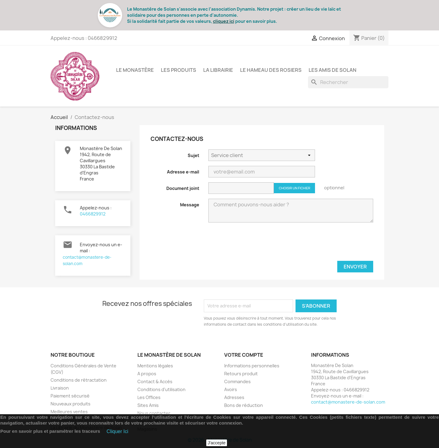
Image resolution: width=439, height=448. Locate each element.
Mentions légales (155, 366)
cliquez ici (223, 21)
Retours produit (241, 373)
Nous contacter (153, 413)
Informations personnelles (251, 366)
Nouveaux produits (70, 404)
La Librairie (218, 70)
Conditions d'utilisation (161, 389)
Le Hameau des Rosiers (271, 70)
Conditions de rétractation (79, 380)
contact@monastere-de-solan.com (348, 402)
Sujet (193, 155)
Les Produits (178, 70)
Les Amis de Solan (332, 70)
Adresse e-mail (183, 172)
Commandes (237, 381)
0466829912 (92, 214)
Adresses (234, 397)
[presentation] (327, 244)
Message (189, 205)
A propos (146, 373)
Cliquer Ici (117, 431)
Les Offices (149, 397)
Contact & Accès (154, 381)
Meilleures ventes (69, 412)
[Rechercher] (348, 82)
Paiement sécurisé (70, 396)
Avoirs (230, 389)
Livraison (60, 388)
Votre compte (243, 355)
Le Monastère (135, 70)
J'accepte (217, 442)
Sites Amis (148, 405)
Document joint (182, 188)
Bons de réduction (243, 405)
